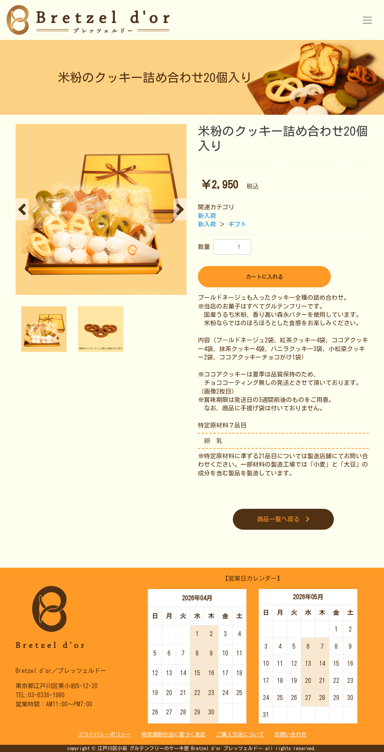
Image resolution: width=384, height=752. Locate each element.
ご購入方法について (240, 734)
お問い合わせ (291, 734)
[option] (101, 209)
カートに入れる (264, 277)
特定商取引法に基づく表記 (173, 734)
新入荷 (207, 216)
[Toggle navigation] (367, 20)
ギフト (237, 224)
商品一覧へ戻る (283, 519)
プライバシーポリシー (104, 734)
